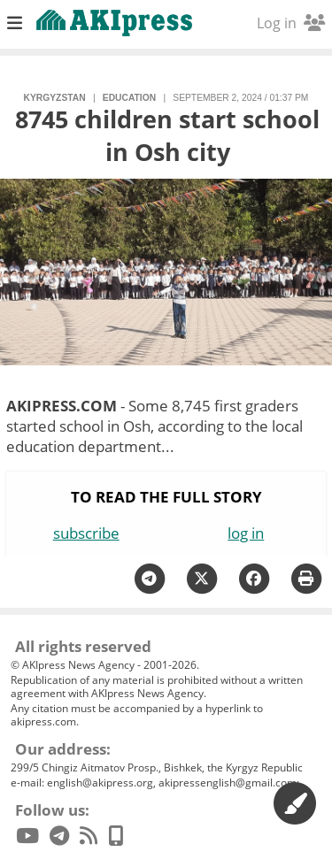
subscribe (86, 533)
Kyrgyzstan (55, 98)
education (129, 98)
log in (246, 533)
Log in (291, 23)
